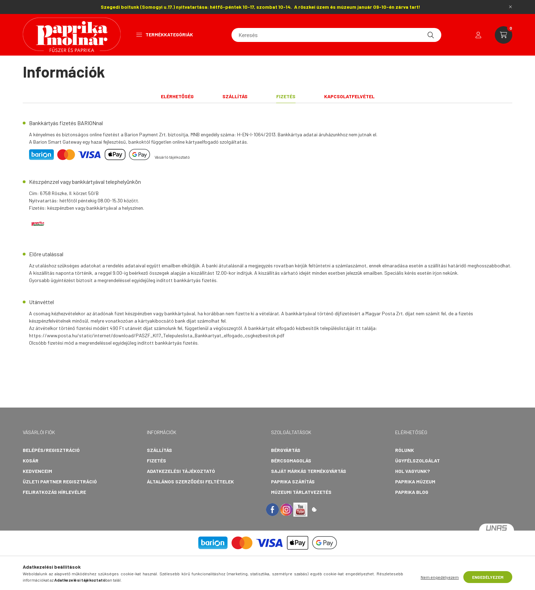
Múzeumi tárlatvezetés (301, 492)
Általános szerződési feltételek (190, 481)
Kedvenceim (37, 471)
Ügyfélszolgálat (417, 460)
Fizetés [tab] (285, 96)
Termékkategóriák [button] (164, 34)
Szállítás (159, 450)
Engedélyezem (488, 577)
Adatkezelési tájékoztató (181, 471)
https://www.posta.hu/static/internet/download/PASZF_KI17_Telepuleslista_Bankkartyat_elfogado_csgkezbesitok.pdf (156, 335)
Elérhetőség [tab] (177, 96)
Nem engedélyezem (440, 577)
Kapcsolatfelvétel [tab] (349, 96)
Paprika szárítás (293, 481)
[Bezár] (510, 7)
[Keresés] (336, 35)
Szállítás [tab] (235, 96)
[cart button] (503, 35)
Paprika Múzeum (415, 481)
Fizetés (156, 460)
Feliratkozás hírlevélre (54, 492)
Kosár (30, 460)
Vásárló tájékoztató (172, 156)
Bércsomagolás (291, 460)
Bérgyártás (285, 450)
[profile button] (478, 35)
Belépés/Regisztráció (51, 450)
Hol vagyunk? (412, 471)
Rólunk (404, 450)
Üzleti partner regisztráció (60, 481)
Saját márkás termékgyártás (308, 471)
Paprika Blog (411, 492)
